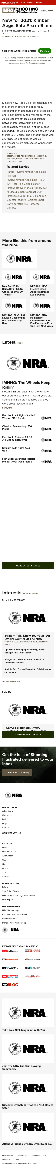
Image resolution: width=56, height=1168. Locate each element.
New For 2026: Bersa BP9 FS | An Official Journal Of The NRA (12, 290)
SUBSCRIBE (17, 772)
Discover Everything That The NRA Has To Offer (27, 1106)
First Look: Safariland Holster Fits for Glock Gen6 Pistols (18, 460)
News (11, 36)
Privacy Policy (7, 1155)
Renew (30, 2)
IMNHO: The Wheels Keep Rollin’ (26, 385)
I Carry (6, 692)
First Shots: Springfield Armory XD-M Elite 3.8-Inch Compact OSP (27, 190)
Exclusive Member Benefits (14, 914)
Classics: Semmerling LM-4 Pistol (17, 427)
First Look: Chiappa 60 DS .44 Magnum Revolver (17, 438)
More (20, 343)
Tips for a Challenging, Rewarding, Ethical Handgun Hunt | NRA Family (24, 651)
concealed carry (15, 161)
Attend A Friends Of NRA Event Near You (27, 1144)
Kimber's (7, 103)
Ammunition (7, 855)
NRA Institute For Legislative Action (18, 895)
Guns (30, 36)
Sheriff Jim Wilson (14, 600)
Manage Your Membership (14, 922)
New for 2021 (21, 36)
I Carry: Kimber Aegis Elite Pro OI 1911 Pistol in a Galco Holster (26, 182)
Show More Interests (28, 734)
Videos (5, 36)
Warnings (6, 1159)
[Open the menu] (50, 10)
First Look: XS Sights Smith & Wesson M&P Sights (18, 417)
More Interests (30, 593)
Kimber (10, 156)
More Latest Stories (28, 565)
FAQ (4, 819)
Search (5, 827)
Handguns (41, 156)
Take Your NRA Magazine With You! (24, 1030)
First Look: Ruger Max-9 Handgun (26, 196)
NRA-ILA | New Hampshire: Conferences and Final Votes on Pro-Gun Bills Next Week (41, 320)
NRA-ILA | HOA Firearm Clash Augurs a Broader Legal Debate (40, 290)
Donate (38, 2)
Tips (10, 408)
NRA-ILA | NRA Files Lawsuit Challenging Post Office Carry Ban (13, 319)
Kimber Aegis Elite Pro (24, 156)
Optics (5, 868)
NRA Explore (8, 899)
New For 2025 (9, 851)
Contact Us (7, 815)
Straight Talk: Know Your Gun (16, 449)
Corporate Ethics (39, 1155)
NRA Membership (10, 910)
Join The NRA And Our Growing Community (21, 1067)
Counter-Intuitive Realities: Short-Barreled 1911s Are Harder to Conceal (26, 204)
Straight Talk (11, 642)
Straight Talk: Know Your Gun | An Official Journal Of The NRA (27, 637)
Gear (4, 860)
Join (23, 2)
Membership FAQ (10, 918)
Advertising (7, 811)
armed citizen (25, 642)
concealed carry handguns (30, 158)
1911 (8, 158)
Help (4, 823)
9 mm (13, 158)
